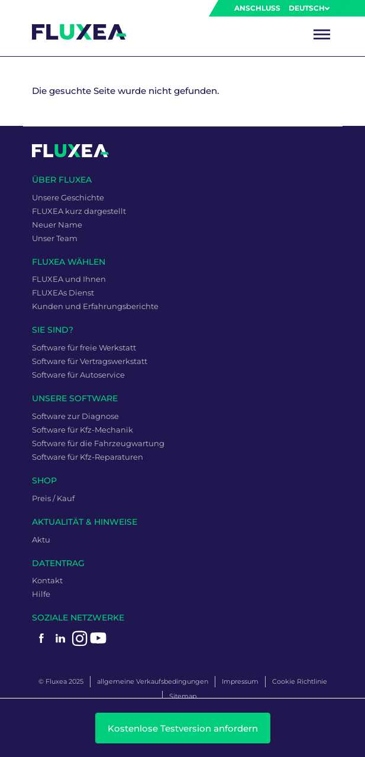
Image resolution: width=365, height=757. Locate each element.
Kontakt (47, 580)
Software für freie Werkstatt (84, 347)
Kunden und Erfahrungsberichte (95, 306)
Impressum (240, 681)
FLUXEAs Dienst (63, 292)
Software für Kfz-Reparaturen (87, 457)
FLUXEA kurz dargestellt (79, 211)
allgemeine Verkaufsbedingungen (152, 681)
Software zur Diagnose (75, 416)
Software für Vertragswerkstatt (89, 361)
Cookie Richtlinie (299, 681)
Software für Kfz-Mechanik (82, 429)
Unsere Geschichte (68, 197)
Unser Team (54, 238)
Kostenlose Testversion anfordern (183, 728)
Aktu (41, 539)
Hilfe (41, 594)
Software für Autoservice (78, 374)
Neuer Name (57, 224)
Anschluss (257, 8)
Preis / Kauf (53, 498)
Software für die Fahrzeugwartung (98, 443)
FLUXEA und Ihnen (69, 279)
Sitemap (182, 696)
